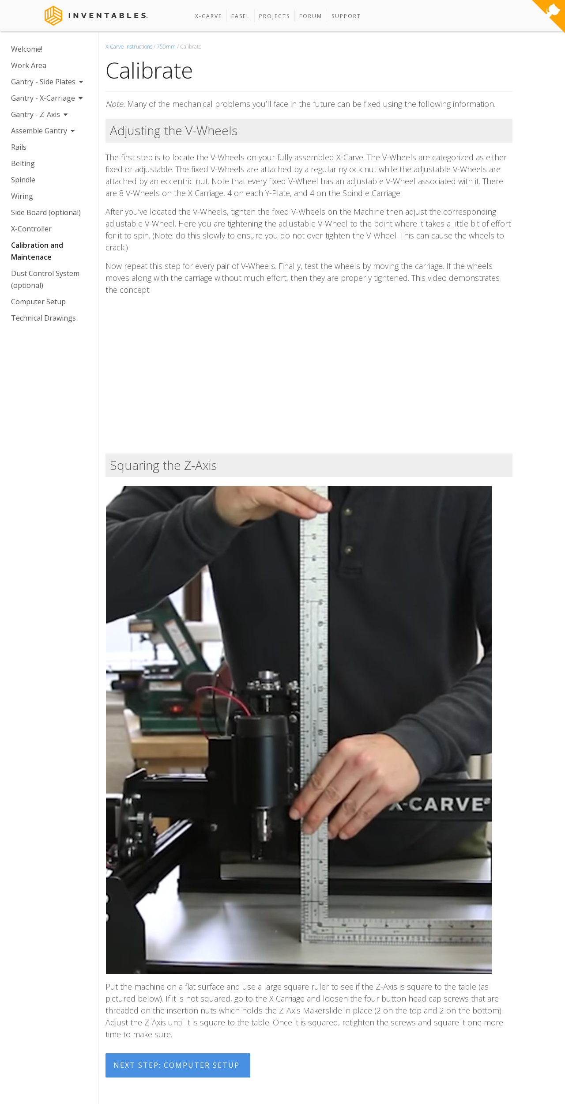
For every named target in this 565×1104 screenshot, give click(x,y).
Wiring (22, 196)
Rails (18, 147)
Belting (23, 163)
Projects (274, 16)
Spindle (23, 180)
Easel (240, 16)
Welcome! (26, 49)
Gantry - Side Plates (47, 82)
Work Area (28, 65)
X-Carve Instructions (128, 46)
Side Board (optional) (46, 212)
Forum (310, 16)
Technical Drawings (43, 318)
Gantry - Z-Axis (39, 114)
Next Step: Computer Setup (176, 1065)
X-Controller (31, 229)
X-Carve (208, 16)
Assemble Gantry (43, 131)
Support (346, 16)
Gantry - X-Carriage (47, 98)
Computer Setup (38, 301)
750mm (166, 46)
